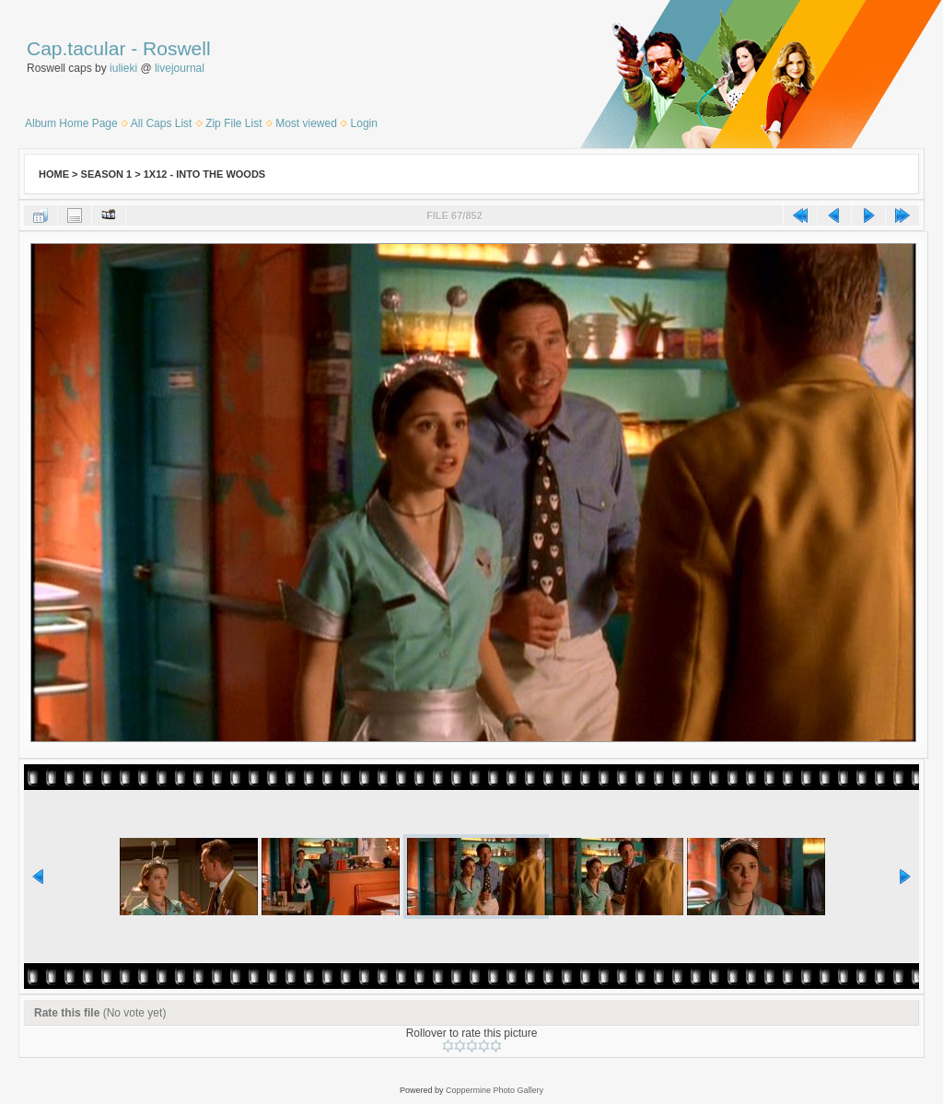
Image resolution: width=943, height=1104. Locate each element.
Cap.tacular (76, 48)
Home (54, 174)
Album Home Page (71, 123)
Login (364, 123)
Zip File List (233, 123)
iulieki (123, 68)
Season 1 (107, 174)
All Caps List (161, 123)
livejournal (179, 68)
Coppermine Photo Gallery (494, 1090)
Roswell (177, 48)
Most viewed (306, 123)
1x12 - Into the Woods (204, 174)
